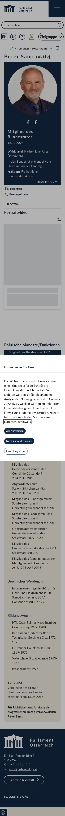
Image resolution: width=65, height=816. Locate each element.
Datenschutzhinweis (17, 422)
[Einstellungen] (16, 451)
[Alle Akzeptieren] (15, 431)
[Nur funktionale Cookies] (19, 441)
